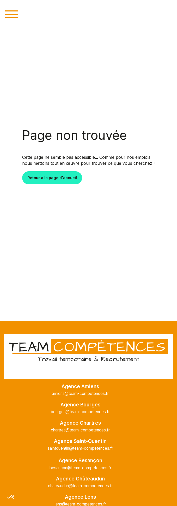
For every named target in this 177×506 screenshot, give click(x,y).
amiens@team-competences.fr (80, 393)
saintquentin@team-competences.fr (80, 448)
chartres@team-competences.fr (80, 430)
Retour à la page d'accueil (52, 177)
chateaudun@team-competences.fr (80, 485)
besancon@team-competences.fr (80, 467)
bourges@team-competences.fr (80, 411)
